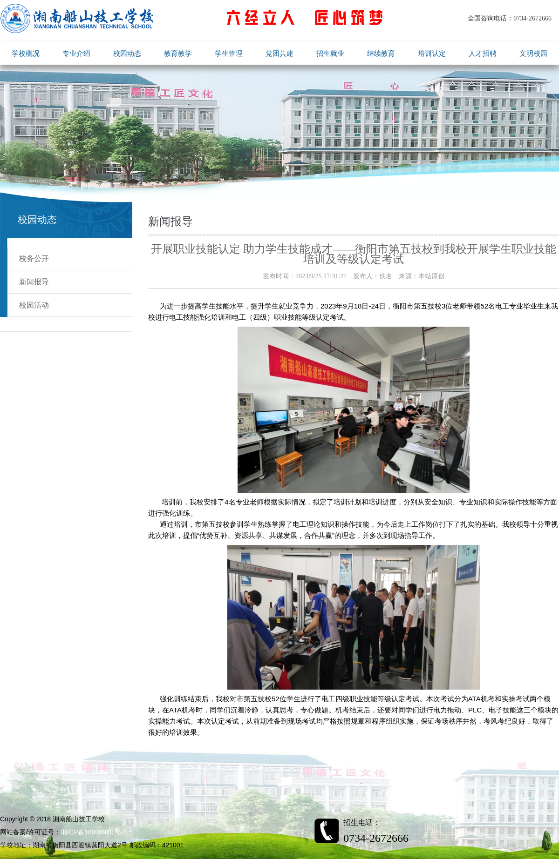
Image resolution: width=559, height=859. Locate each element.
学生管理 (229, 53)
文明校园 (533, 53)
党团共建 (279, 53)
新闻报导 (34, 282)
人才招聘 (483, 53)
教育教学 (178, 53)
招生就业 (330, 53)
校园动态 (127, 53)
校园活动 (34, 305)
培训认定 (432, 53)
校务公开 (34, 258)
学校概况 (26, 53)
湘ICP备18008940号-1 (93, 832)
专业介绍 (76, 53)
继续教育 (381, 53)
